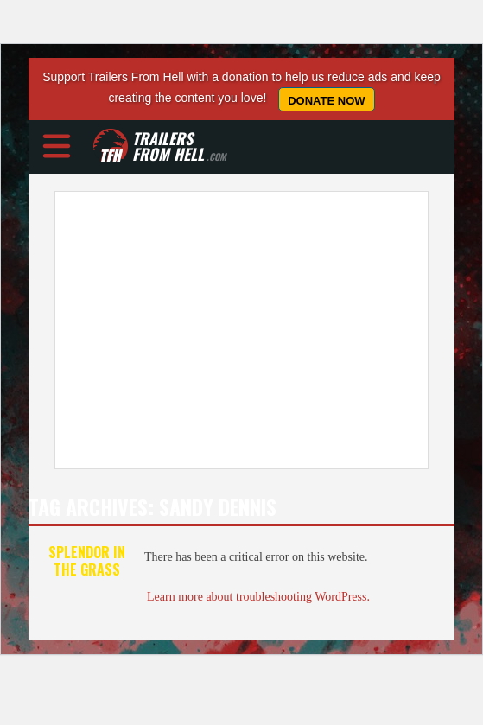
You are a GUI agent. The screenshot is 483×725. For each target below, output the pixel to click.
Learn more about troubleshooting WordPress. (258, 596)
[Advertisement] (241, 330)
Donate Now (326, 100)
